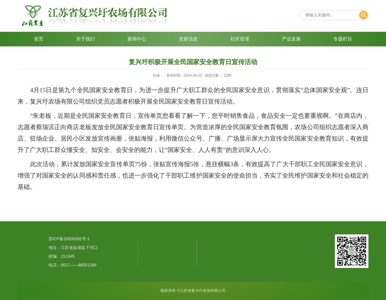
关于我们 (85, 38)
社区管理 (239, 38)
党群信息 (188, 38)
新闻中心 (136, 38)
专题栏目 (342, 38)
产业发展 (291, 38)
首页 (38, 38)
